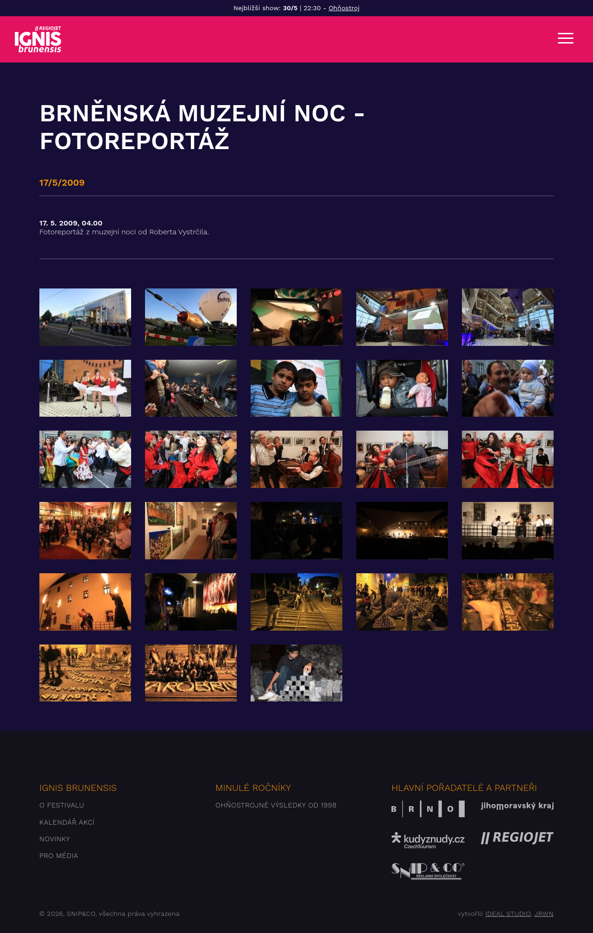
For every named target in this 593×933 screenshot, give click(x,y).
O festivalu (61, 805)
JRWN (544, 913)
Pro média (58, 856)
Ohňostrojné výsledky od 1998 (276, 805)
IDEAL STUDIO (507, 913)
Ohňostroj (344, 8)
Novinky (54, 839)
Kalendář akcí (67, 822)
